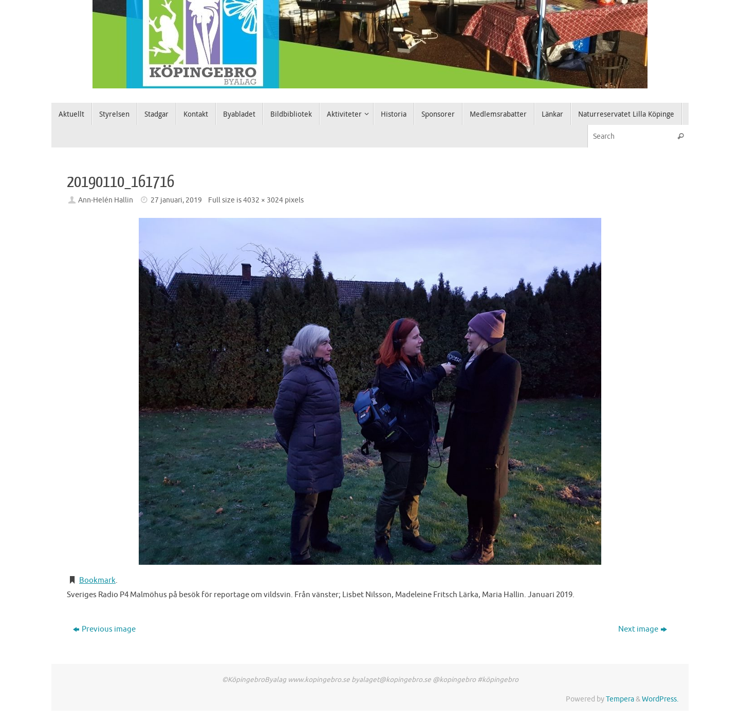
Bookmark (97, 580)
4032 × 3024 (263, 200)
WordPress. (660, 699)
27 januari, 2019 (176, 200)
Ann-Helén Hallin (105, 200)
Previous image (104, 629)
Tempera (620, 699)
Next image (642, 629)
